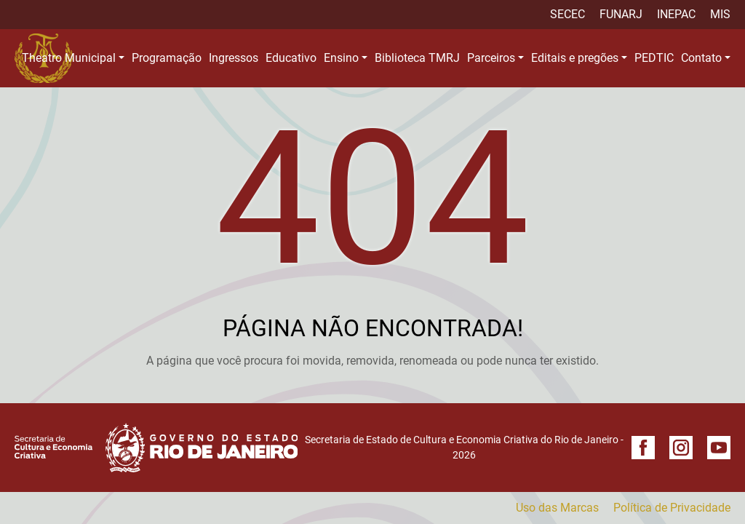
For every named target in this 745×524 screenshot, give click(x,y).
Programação (167, 58)
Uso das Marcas (557, 508)
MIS (720, 14)
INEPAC (676, 14)
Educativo (291, 58)
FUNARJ (620, 14)
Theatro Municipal (69, 58)
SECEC (567, 14)
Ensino (341, 58)
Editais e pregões (574, 58)
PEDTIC (654, 58)
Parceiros (491, 58)
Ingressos (233, 58)
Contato (701, 58)
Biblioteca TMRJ (417, 58)
